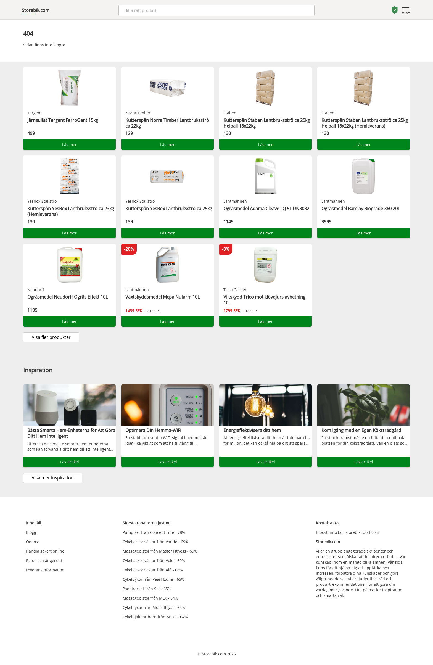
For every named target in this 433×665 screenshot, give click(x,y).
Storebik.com (35, 10)
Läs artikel (69, 462)
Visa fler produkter (51, 337)
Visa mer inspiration (53, 478)
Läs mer (69, 144)
